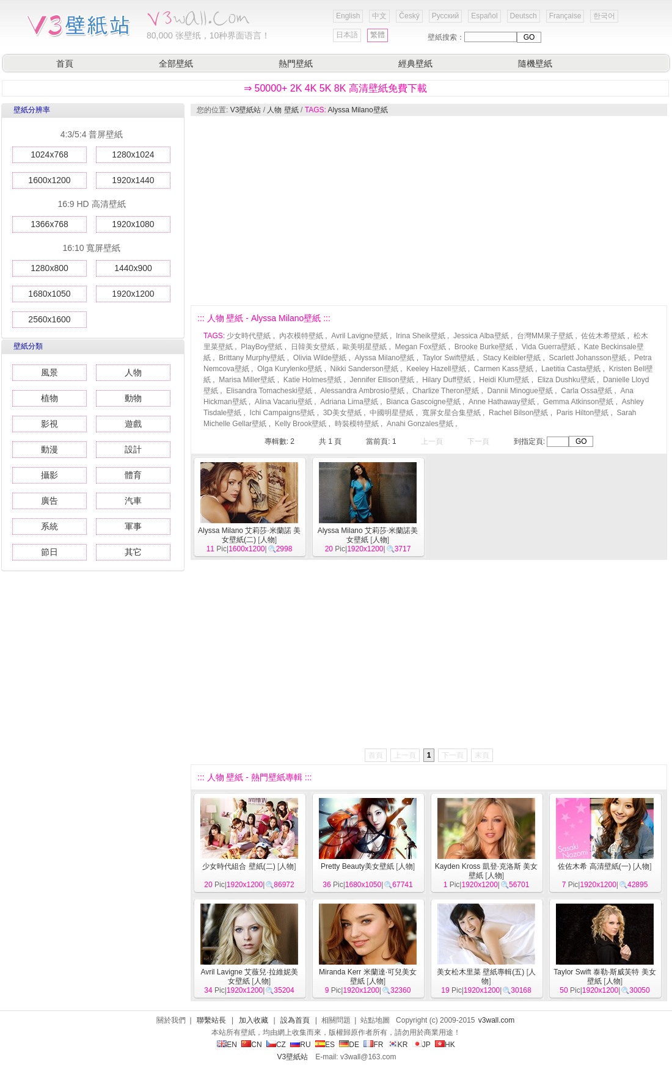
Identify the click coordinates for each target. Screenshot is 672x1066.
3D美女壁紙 (342, 412)
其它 (133, 552)
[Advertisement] (332, 210)
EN (227, 1044)
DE (349, 1044)
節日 (49, 552)
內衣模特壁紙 (301, 336)
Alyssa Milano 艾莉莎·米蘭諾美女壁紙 (368, 535)
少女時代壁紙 (249, 336)
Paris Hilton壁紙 (582, 412)
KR (398, 1044)
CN (251, 1044)
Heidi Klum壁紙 (504, 379)
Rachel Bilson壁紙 (518, 412)
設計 (133, 449)
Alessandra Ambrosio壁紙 (362, 390)
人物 (133, 372)
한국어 (604, 16)
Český (409, 16)
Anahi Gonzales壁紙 (420, 423)
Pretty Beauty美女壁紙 (357, 866)
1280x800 (49, 268)
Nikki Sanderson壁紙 (364, 368)
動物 (133, 398)
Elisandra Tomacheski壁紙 (269, 390)
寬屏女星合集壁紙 (451, 412)
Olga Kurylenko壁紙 (289, 368)
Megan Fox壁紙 (420, 347)
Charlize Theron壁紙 (445, 390)
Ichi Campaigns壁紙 (282, 412)
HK (445, 1044)
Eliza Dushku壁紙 (566, 379)
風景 (49, 372)
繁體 (377, 35)
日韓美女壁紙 (313, 347)
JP (421, 1044)
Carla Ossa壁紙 (586, 390)
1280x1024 (133, 154)
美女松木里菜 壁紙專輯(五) (480, 972)
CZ (276, 1044)
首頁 (64, 63)
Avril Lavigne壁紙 (359, 336)
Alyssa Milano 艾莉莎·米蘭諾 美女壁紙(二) (249, 535)
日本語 (347, 35)
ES (325, 1044)
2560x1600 (49, 319)
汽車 (133, 501)
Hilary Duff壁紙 (446, 379)
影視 (49, 424)
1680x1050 (49, 294)
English (348, 16)
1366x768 (49, 224)
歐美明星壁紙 (365, 347)
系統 (49, 526)
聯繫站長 (211, 1020)
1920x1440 (133, 180)
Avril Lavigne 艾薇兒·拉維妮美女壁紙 (249, 976)
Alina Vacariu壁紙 (283, 401)
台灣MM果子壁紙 (545, 336)
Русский (445, 16)
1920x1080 (133, 224)
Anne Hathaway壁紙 (502, 401)
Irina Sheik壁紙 (420, 336)
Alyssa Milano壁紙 (358, 110)
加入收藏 (253, 1020)
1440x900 (133, 268)
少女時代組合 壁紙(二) (238, 866)
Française (565, 16)
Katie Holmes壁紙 (312, 379)
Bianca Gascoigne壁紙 (423, 401)
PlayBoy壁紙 (261, 347)
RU (300, 1044)
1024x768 (49, 154)
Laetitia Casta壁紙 (571, 368)
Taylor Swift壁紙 (449, 358)
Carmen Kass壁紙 (503, 368)
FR (373, 1044)
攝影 (49, 475)
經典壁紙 (415, 63)
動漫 (49, 449)
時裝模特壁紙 (357, 423)
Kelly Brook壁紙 (301, 423)
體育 (133, 475)
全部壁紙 (176, 63)
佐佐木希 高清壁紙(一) (594, 866)
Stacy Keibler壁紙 (512, 358)
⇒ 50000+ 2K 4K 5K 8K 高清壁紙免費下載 (335, 88)
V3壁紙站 (245, 110)
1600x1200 (49, 180)
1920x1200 (133, 294)
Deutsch (523, 16)
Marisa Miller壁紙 (247, 379)
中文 (379, 16)
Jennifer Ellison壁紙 (381, 379)
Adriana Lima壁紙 (349, 401)
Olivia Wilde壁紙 (319, 358)
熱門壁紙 (296, 63)
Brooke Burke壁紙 (484, 347)
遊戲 (133, 424)
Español (484, 16)
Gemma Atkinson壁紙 (578, 401)
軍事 (133, 526)
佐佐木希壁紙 (603, 336)
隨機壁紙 (535, 63)
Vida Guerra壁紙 (548, 347)
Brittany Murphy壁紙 (252, 358)
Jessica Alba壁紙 (481, 336)
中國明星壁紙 (392, 412)
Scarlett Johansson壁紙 (587, 358)
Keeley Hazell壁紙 (436, 368)
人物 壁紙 (282, 110)
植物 (49, 398)
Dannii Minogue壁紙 (519, 390)
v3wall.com (496, 1020)
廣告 (49, 501)
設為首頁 (295, 1020)
